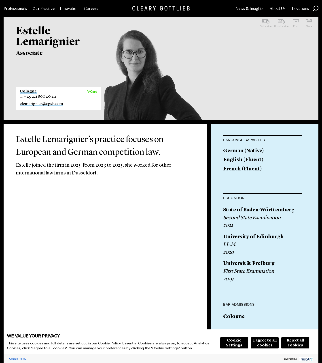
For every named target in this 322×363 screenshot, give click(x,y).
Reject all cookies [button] (295, 342)
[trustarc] (305, 358)
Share (309, 26)
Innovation (69, 9)
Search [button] (315, 8)
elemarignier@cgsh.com (41, 104)
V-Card (92, 91)
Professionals (15, 9)
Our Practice (43, 9)
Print (295, 26)
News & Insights (249, 9)
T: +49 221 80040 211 (38, 97)
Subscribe (265, 26)
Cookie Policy (17, 358)
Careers (91, 9)
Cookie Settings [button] (234, 342)
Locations (300, 9)
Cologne (28, 91)
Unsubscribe (281, 26)
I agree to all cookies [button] (265, 342)
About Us (278, 9)
